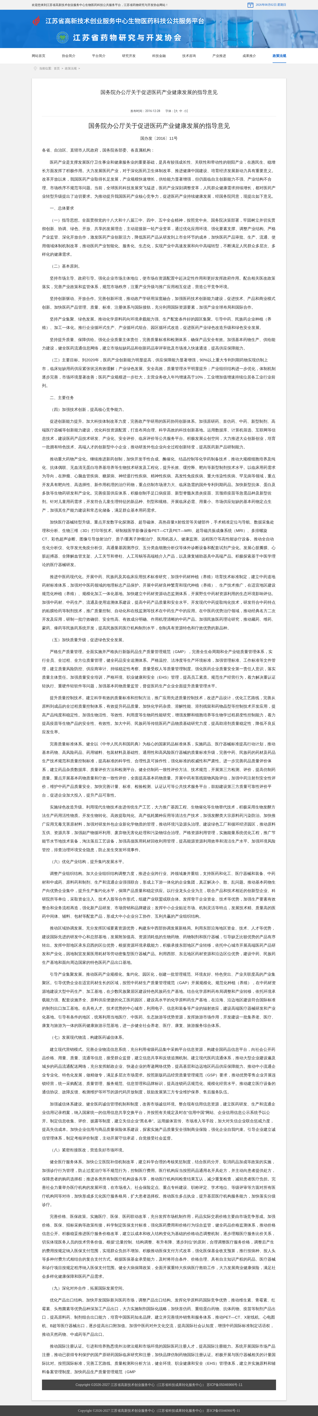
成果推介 (249, 56)
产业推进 (219, 56)
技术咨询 (189, 56)
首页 (57, 68)
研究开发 (129, 56)
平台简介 (99, 56)
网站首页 (38, 56)
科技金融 (159, 56)
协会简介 (68, 56)
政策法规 (279, 56)
